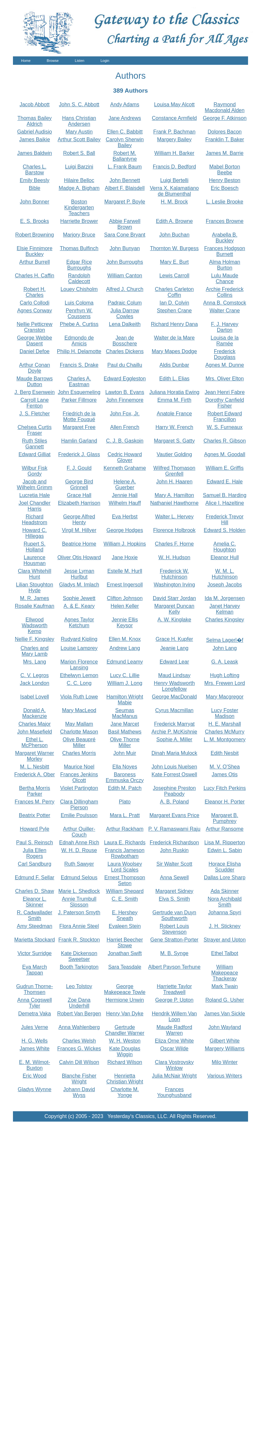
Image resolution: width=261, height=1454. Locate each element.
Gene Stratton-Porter (174, 939)
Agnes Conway (34, 310)
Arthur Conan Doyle (34, 368)
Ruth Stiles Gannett (34, 443)
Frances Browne (225, 221)
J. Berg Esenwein (34, 392)
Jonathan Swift (125, 953)
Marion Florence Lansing (79, 664)
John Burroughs (125, 262)
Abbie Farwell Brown (125, 224)
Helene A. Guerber (125, 484)
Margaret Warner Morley (34, 756)
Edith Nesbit (225, 753)
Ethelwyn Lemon (79, 675)
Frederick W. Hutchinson (174, 574)
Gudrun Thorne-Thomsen (34, 989)
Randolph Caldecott (79, 278)
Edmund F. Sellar (34, 877)
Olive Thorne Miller (125, 742)
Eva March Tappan (34, 969)
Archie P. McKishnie (174, 731)
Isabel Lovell (34, 696)
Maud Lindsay (174, 675)
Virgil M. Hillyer (79, 530)
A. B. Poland (174, 801)
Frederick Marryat (174, 724)
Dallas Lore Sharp (224, 877)
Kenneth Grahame (125, 468)
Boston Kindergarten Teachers (79, 207)
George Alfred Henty (79, 519)
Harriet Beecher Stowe (125, 942)
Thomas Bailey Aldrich (34, 121)
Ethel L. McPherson (34, 742)
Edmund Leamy (125, 661)
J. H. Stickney (225, 926)
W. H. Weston (125, 1041)
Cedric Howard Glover (125, 457)
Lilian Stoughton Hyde (34, 587)
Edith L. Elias (174, 378)
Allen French (124, 427)
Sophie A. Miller (174, 739)
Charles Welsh (79, 1041)
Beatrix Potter (34, 815)
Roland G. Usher (224, 1000)
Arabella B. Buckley (224, 237)
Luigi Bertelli (174, 180)
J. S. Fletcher (34, 413)
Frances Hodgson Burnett (224, 251)
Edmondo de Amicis (79, 340)
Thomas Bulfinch (79, 248)
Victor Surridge (34, 953)
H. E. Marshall (225, 724)
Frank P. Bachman (174, 131)
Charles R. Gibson (224, 441)
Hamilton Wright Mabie (124, 699)
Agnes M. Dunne (224, 365)
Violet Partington (79, 788)
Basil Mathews (125, 731)
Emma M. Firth (174, 400)
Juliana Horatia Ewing (174, 392)
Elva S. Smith (174, 899)
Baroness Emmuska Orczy (125, 777)
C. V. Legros (34, 675)
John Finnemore (124, 400)
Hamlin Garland (79, 441)
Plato (124, 801)
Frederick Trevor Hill (225, 519)
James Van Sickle (224, 1013)
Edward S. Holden (224, 530)
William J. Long (124, 683)
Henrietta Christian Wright (124, 1078)
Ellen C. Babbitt (124, 131)
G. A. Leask (224, 661)
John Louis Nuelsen (174, 766)
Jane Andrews (124, 118)
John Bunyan (124, 248)
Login (104, 61)
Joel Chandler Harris (34, 506)
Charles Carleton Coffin (174, 292)
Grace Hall (79, 495)
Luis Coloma (79, 303)
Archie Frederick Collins (225, 292)
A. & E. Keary (79, 606)
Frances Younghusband (174, 1092)
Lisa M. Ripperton (224, 842)
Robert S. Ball (79, 153)
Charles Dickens (124, 351)
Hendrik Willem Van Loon (174, 1016)
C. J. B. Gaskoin (124, 441)
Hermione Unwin (125, 1000)
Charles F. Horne (174, 544)
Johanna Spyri (224, 912)
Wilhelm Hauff (125, 503)
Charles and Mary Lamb (35, 651)
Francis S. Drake (79, 365)
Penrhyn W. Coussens (79, 313)
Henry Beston (224, 180)
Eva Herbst (125, 516)
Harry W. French (174, 427)
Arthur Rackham (124, 829)
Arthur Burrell (34, 262)
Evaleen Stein (125, 926)
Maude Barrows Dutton (35, 381)
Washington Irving (174, 584)
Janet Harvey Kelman (225, 609)
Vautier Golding (174, 454)
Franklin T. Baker (224, 139)
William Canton (124, 275)
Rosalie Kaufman (34, 606)
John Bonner (34, 201)
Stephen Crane (174, 310)
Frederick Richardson (174, 842)
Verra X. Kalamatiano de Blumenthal (174, 191)
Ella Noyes (124, 766)
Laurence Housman (34, 560)
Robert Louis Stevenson (174, 929)
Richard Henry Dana (174, 324)
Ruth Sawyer (79, 864)
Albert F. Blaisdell (125, 188)
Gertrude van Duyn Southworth (174, 915)
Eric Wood (35, 1076)
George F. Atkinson (224, 118)
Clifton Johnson (124, 598)
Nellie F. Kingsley (34, 639)
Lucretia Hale (34, 495)
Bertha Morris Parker (34, 791)
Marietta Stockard (34, 939)
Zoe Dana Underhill (79, 1003)
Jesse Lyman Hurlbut (79, 574)
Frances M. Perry (34, 801)
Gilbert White (225, 1041)
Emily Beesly (35, 180)
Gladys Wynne (34, 1089)
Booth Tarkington (79, 967)
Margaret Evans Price (174, 815)
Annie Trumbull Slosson (79, 901)
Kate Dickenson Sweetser (79, 956)
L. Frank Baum (125, 166)
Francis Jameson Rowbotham (124, 853)
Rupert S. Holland (35, 546)
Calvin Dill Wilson (79, 1062)
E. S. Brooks (34, 221)
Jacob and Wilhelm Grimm (34, 484)
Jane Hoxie (125, 557)
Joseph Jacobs (224, 584)
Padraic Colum (125, 303)
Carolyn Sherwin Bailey (125, 142)
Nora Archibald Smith (225, 901)
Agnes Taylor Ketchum (79, 622)
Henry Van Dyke (124, 1013)
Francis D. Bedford (174, 166)
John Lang (224, 648)
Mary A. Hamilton (174, 495)
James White (34, 1048)
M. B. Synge (174, 953)
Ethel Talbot (224, 953)
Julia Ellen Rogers (34, 853)
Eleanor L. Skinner (34, 901)
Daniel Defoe (34, 351)
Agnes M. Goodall (224, 454)
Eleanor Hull (224, 557)
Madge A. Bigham (79, 188)
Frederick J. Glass (79, 454)
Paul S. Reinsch (34, 842)
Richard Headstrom (34, 519)
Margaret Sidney (174, 891)
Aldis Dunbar (174, 365)
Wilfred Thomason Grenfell (174, 471)
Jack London (34, 683)
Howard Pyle (34, 829)
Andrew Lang (124, 648)
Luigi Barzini (79, 166)
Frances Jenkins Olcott (79, 777)
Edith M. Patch (125, 788)
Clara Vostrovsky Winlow (174, 1065)
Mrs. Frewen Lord (224, 683)
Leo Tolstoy (79, 986)
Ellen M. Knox (125, 639)
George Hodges (125, 530)
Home (25, 61)
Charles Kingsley (224, 619)
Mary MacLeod (79, 710)
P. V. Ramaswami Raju (174, 829)
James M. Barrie (225, 153)
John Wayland (224, 1027)
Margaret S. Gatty (174, 441)
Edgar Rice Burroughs (79, 265)
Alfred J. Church (124, 289)
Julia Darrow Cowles (124, 313)
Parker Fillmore (79, 400)
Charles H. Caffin (34, 275)
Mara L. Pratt (125, 815)
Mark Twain (224, 986)
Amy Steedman (34, 926)
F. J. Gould (79, 468)
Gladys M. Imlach (79, 584)
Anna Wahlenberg (79, 1027)
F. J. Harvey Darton (224, 327)
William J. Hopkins (125, 544)
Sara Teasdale (124, 967)
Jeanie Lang (174, 648)
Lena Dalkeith (125, 324)
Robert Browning (34, 234)
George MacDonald (174, 696)
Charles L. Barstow (34, 169)
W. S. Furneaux (225, 427)
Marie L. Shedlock (79, 891)
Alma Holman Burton (224, 265)
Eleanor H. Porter (225, 801)
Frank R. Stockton (79, 939)
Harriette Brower (79, 221)
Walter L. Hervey (174, 516)
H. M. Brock (174, 201)
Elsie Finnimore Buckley (34, 251)
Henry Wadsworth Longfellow (174, 686)
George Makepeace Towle (124, 989)
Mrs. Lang (34, 661)
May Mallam (79, 724)
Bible (34, 188)
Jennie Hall (125, 495)
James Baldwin (34, 153)
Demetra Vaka (34, 1013)
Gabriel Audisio (34, 131)
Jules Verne (34, 1027)
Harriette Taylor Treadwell (174, 989)
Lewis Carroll (174, 275)
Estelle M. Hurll (124, 571)
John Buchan (174, 234)
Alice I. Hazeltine (224, 503)
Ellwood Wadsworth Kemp (34, 625)
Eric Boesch (224, 188)
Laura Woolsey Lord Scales (125, 866)
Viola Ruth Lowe (79, 696)
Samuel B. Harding (224, 495)
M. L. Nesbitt (34, 766)
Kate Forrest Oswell (174, 774)
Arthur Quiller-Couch (79, 831)
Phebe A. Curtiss (79, 324)
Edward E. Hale (225, 481)
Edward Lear (174, 661)
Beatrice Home (79, 544)
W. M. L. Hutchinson (225, 574)
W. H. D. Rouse (79, 850)
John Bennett (124, 180)
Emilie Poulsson (79, 815)
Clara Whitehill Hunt (34, 574)
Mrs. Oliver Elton (225, 378)
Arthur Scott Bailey (79, 139)
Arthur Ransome (225, 829)
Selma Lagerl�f (224, 640)
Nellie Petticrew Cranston (34, 327)
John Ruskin (174, 850)
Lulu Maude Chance (224, 278)
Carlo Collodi (35, 303)
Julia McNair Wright (174, 1076)
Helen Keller (125, 606)
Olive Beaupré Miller (79, 742)
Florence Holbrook (174, 530)
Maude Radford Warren (174, 1030)
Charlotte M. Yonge (125, 1092)
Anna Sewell (174, 877)
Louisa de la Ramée (225, 340)
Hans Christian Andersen (79, 121)
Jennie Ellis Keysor (125, 622)
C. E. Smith (125, 899)
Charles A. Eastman (79, 381)
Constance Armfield (174, 118)
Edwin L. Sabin (224, 850)
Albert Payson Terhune (174, 967)
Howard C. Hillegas (34, 533)
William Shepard (124, 891)
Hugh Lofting (224, 675)
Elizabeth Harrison (79, 503)
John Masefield (34, 731)
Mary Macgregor (225, 696)
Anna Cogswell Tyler (34, 1003)
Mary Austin (79, 131)
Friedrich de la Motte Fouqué (79, 416)
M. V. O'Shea (225, 766)
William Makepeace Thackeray (224, 972)
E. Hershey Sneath (125, 915)
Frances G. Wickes (79, 1048)
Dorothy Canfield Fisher (224, 403)
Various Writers (224, 1076)
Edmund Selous (79, 877)
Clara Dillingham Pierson (79, 804)
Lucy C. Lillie (125, 675)
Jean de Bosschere (124, 340)
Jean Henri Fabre (225, 392)
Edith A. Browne (174, 221)
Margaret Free (79, 427)
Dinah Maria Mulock (174, 753)
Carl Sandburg (34, 864)
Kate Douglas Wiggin (124, 1051)
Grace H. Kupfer (174, 639)
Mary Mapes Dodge (174, 351)
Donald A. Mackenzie (34, 713)
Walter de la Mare (174, 337)
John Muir (124, 753)
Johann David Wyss (79, 1092)
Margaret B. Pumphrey (224, 818)
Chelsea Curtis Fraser (34, 430)
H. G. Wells (34, 1041)
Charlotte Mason (79, 731)
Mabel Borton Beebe (224, 169)
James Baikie (34, 139)
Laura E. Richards (124, 842)
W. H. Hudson (174, 557)
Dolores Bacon (225, 131)
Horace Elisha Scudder (225, 866)
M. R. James (34, 598)
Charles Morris (79, 753)
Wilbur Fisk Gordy (34, 471)
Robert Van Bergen (79, 1013)
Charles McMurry (224, 731)
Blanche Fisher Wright (79, 1078)
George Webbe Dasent (34, 340)
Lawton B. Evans (124, 392)
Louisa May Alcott (174, 104)
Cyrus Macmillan (174, 710)
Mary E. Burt (174, 262)
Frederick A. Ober (34, 774)
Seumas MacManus (124, 713)
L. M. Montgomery (224, 739)
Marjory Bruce (79, 234)
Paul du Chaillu (124, 365)
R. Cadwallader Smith (34, 915)
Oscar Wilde (174, 1048)
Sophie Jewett (79, 598)
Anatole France (174, 413)
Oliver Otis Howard (79, 557)
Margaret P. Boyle (124, 201)
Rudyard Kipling (79, 639)
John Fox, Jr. (125, 413)
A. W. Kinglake (174, 619)
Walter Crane (225, 310)
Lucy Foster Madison (224, 713)
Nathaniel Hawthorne (174, 503)
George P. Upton (174, 1000)
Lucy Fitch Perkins (224, 788)
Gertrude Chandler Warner (124, 1030)
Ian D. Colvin (174, 303)
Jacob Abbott (34, 104)
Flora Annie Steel (79, 926)
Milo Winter (225, 1062)
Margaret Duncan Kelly (174, 609)
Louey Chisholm (79, 289)
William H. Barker (174, 153)
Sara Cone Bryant (124, 234)
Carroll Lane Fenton (34, 403)
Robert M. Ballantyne (125, 156)
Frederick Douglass (224, 354)
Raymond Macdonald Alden (224, 107)
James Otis (225, 774)
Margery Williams (224, 1048)
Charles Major (34, 724)
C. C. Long (79, 683)
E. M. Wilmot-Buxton (34, 1065)
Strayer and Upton (225, 939)
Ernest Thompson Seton (124, 880)
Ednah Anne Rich (79, 842)
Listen (79, 61)
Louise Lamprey (79, 648)
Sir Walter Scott (174, 864)
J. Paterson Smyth (79, 912)
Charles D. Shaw (34, 891)
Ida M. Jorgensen (225, 598)
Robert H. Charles (34, 292)
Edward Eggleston (125, 378)
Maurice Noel (79, 766)
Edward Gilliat (34, 454)
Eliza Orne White (174, 1041)
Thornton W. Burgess (174, 248)
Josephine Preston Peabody (174, 791)
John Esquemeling (79, 392)
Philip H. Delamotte (79, 351)
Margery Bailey (174, 139)
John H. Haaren (174, 481)
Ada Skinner (224, 891)
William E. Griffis (225, 468)
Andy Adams (124, 104)
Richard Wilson (124, 1062)
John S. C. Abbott (79, 104)
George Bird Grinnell (79, 484)
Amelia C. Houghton (224, 546)
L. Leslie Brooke (224, 201)
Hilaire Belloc (79, 180)
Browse (53, 61)
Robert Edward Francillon (224, 416)
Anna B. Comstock (224, 303)
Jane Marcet (124, 724)
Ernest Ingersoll (125, 584)
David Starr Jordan (174, 598)
